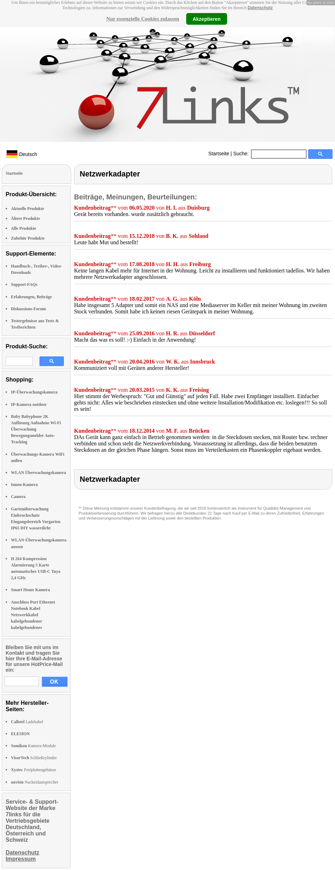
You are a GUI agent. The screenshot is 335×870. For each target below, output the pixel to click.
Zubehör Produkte (27, 238)
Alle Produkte (23, 228)
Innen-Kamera (24, 484)
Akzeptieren (206, 19)
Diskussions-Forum (28, 308)
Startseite (218, 153)
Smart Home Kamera (30, 589)
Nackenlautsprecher (34, 782)
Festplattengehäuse (33, 769)
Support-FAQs (24, 284)
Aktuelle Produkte (27, 208)
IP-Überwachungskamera (34, 392)
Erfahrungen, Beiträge (31, 296)
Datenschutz (260, 7)
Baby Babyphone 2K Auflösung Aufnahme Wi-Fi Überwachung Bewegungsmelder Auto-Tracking (36, 429)
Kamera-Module (33, 745)
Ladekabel (27, 721)
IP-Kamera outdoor (29, 404)
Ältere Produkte (25, 218)
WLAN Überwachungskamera (38, 472)
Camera (18, 496)
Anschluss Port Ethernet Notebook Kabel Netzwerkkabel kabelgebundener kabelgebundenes (33, 615)
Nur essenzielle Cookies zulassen (142, 19)
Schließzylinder (34, 757)
